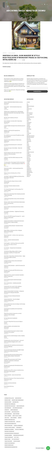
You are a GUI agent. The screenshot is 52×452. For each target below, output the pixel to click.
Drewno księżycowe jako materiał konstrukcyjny (12, 279)
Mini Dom (28, 138)
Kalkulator (28, 126)
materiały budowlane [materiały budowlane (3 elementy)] (9, 431)
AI (27, 103)
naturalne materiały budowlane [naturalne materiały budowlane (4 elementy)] (12, 433)
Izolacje (28, 125)
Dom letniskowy (30, 112)
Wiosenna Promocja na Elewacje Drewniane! (12, 295)
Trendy (28, 162)
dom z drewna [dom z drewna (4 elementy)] (14, 417)
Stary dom (29, 158)
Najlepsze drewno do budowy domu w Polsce (12, 173)
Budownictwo (29, 108)
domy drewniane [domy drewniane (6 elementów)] (8, 413)
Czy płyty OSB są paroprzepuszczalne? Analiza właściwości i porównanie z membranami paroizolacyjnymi (12, 361)
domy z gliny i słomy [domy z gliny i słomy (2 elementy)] (17, 415)
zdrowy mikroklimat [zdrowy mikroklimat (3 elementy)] (9, 445)
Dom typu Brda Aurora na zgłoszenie (10, 318)
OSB (27, 142)
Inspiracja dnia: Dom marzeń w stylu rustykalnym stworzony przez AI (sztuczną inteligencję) (25, 58)
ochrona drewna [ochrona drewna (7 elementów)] (8, 435)
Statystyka (29, 160)
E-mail (28, 86)
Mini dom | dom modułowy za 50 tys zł (11, 117)
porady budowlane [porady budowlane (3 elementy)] (9, 437)
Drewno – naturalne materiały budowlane (11, 239)
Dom (28, 111)
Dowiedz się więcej (6, 66)
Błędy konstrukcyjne (30, 106)
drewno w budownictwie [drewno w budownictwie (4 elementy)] (10, 421)
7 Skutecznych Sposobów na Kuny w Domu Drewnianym (14, 198)
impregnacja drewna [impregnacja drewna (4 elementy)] (9, 429)
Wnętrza (28, 166)
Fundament (29, 119)
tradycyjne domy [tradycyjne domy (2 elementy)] (8, 441)
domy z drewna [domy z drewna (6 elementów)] (8, 415)
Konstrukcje (29, 129)
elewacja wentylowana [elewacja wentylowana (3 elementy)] (10, 427)
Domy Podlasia (29, 114)
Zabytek (28, 173)
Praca (28, 150)
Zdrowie (28, 176)
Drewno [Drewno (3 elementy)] (19, 417)
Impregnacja (29, 122)
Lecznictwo (29, 133)
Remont (28, 157)
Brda (28, 107)
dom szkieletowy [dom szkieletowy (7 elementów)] (15, 411)
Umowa (28, 164)
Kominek (28, 127)
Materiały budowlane (30, 135)
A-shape (28, 102)
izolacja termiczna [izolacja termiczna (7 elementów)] (19, 429)
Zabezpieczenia (29, 172)
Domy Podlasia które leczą (9, 386)
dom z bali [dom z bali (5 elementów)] (7, 417)
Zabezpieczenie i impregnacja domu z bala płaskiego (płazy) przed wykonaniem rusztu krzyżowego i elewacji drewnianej (14, 113)
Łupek (28, 134)
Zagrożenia (29, 175)
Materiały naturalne (30, 137)
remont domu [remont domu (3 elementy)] (7, 439)
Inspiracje (28, 123)
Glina (28, 121)
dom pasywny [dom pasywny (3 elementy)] (7, 411)
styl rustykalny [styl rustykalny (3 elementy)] (15, 439)
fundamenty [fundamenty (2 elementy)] (18, 427)
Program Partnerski (30, 152)
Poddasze (28, 146)
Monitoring (29, 139)
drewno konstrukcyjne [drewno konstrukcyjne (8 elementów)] (10, 419)
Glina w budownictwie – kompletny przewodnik (12, 283)
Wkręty (28, 165)
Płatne (28, 145)
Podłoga (28, 148)
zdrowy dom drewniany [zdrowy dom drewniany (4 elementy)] (10, 443)
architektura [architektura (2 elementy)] (18, 398)
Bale (27, 104)
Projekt (28, 153)
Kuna (28, 130)
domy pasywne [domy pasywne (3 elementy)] (16, 413)
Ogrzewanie (29, 141)
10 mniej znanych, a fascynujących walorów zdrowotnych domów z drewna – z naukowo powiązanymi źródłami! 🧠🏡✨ (14, 163)
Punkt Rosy (29, 156)
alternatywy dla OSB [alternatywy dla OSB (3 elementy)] (9, 398)
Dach (28, 110)
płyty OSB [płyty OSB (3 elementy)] (16, 437)
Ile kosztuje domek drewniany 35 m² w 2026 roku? (13, 144)
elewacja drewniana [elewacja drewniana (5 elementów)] (18, 425)
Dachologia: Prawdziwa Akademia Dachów (11, 185)
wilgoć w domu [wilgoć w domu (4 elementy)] (17, 441)
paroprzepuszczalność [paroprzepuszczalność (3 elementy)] (18, 435)
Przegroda (29, 154)
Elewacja (28, 118)
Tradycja (28, 161)
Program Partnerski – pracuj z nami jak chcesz (12, 374)
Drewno (28, 115)
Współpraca (29, 168)
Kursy (28, 131)
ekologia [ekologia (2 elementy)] (18, 421)
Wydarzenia (29, 169)
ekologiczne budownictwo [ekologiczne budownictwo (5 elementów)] (10, 423)
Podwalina (29, 149)
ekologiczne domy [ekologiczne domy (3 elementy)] (8, 425)
